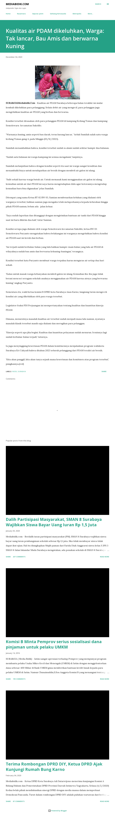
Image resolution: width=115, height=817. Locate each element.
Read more (104, 557)
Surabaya (22, 371)
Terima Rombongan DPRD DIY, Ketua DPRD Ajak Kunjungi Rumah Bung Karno (54, 766)
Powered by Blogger (57, 811)
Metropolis (77, 14)
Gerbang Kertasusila (58, 14)
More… (90, 14)
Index (14, 371)
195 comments (19, 679)
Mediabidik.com (17, 4)
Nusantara (21, 14)
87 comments (18, 801)
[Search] (98, 4)
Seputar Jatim (37, 14)
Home (8, 14)
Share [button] (104, 371)
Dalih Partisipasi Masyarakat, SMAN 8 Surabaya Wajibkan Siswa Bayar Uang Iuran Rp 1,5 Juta (54, 522)
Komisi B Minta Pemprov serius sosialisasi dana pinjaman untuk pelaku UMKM (54, 644)
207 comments (19, 557)
